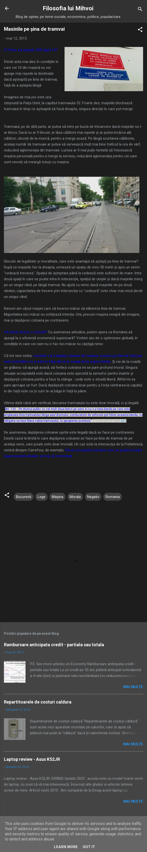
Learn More (66, 847)
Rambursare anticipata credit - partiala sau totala (54, 644)
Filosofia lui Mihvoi (68, 8)
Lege (41, 497)
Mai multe (133, 687)
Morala (75, 497)
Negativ (93, 497)
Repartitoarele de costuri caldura (37, 702)
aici (123, 421)
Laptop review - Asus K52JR (32, 759)
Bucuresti (23, 497)
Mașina (57, 497)
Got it (89, 847)
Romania (113, 497)
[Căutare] (140, 9)
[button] (140, 30)
